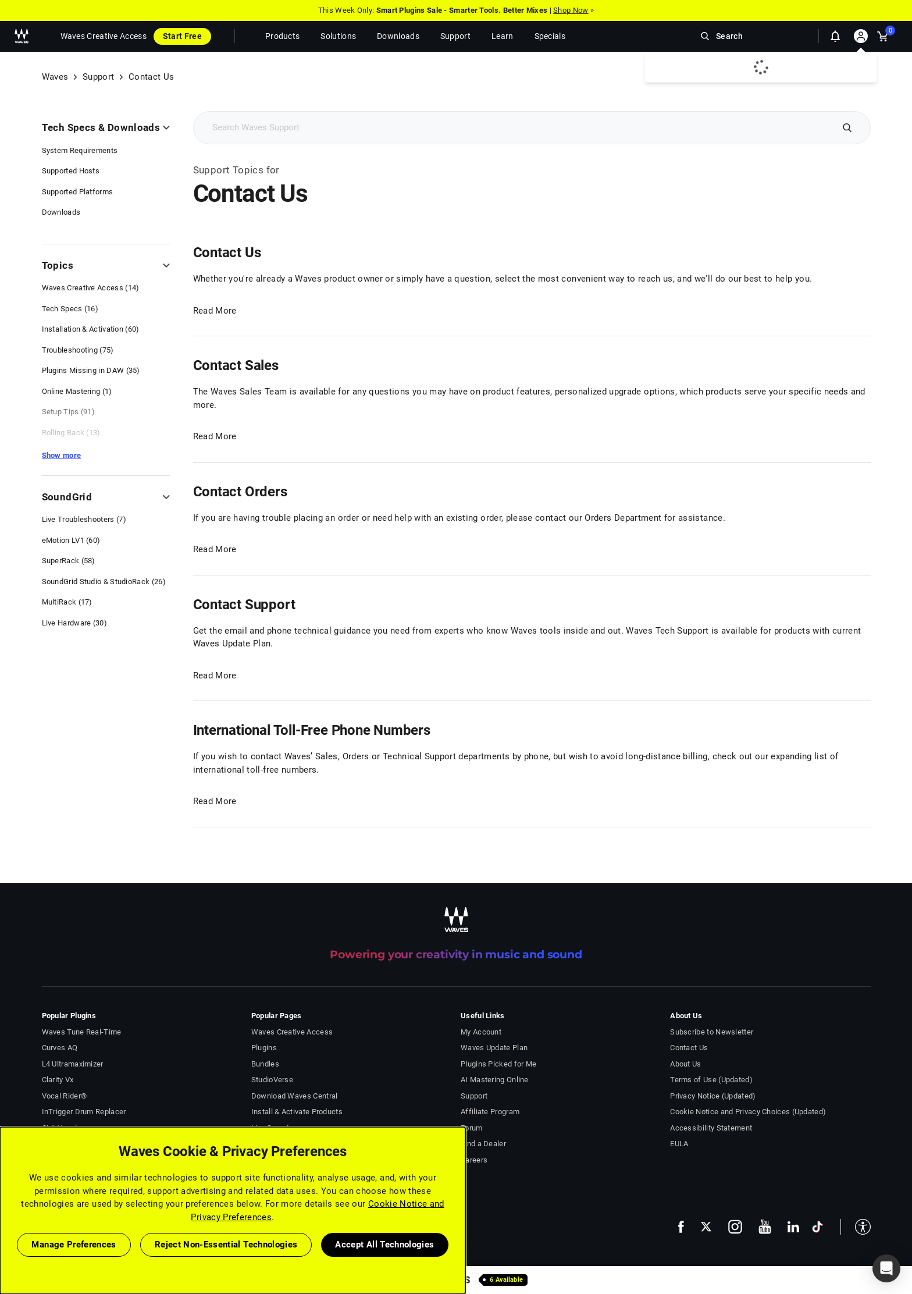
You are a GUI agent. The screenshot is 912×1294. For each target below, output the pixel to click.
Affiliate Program (490, 1111)
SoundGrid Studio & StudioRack (104, 581)
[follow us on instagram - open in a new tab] (735, 1227)
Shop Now (570, 10)
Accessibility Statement (711, 1128)
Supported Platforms (77, 191)
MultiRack (67, 602)
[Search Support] (512, 127)
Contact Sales (236, 365)
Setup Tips (68, 411)
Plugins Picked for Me (498, 1064)
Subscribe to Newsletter (711, 1032)
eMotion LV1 (71, 540)
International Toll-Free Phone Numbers (311, 730)
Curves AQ (60, 1047)
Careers (474, 1160)
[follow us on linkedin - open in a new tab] (793, 1226)
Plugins (264, 1047)
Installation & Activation (91, 329)
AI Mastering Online (495, 1079)
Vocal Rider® (64, 1096)
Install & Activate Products (297, 1111)
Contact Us (227, 252)
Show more (61, 455)
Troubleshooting (78, 350)
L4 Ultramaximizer (73, 1064)
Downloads (61, 212)
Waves (55, 77)
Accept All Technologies (384, 1244)
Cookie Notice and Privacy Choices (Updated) (748, 1111)
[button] (855, 1227)
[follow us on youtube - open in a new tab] (764, 1226)
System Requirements (80, 150)
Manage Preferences (73, 1244)
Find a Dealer (483, 1143)
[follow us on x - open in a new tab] (706, 1227)
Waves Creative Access (103, 36)
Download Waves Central (294, 1096)
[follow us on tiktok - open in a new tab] (817, 1226)
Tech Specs (70, 308)
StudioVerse (272, 1079)
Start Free (182, 36)
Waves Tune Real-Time (82, 1032)
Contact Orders (240, 492)
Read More (215, 310)
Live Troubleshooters (84, 519)
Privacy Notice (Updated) (713, 1096)
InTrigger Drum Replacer (84, 1111)
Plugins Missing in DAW (91, 370)
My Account (481, 1032)
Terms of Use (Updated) (711, 1079)
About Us (685, 1064)
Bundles (265, 1064)
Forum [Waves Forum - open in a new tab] (472, 1128)
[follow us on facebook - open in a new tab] (681, 1226)
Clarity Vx (58, 1079)
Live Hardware (75, 622)
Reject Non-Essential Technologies (226, 1244)
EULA (679, 1143)
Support (98, 77)
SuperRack (68, 560)
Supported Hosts (71, 170)
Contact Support (244, 604)
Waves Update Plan (494, 1047)
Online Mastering (77, 391)
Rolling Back (71, 432)
